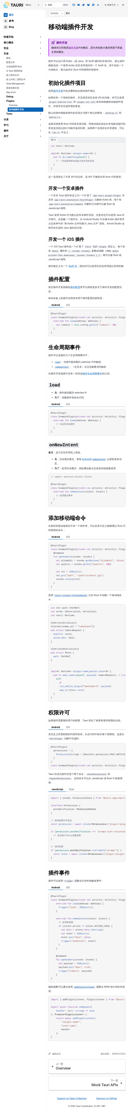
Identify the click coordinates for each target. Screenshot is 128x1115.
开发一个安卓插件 (66, 188)
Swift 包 (73, 266)
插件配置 (59, 279)
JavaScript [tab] (57, 789)
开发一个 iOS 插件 (66, 239)
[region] (87, 323)
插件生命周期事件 (92, 373)
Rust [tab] (71, 789)
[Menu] (31, 5)
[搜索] (56, 5)
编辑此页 (54, 1053)
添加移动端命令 (67, 518)
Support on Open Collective (72, 1098)
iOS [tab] (68, 305)
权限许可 (59, 713)
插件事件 (59, 873)
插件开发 (73, 47)
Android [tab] (55, 305)
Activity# (94, 459)
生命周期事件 (64, 347)
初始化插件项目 (67, 83)
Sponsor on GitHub (106, 1098)
